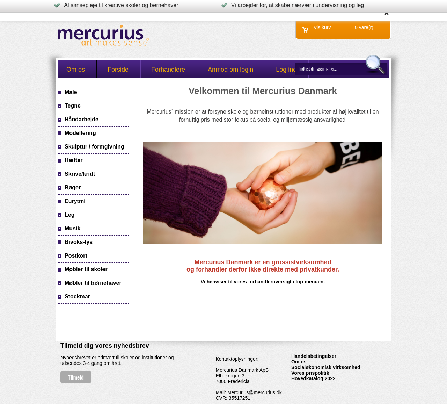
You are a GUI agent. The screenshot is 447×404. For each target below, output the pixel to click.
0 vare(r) (364, 27)
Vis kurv (322, 27)
